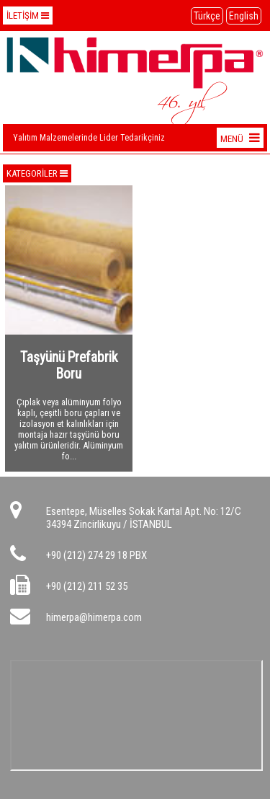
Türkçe (207, 16)
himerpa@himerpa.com (94, 617)
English (243, 16)
